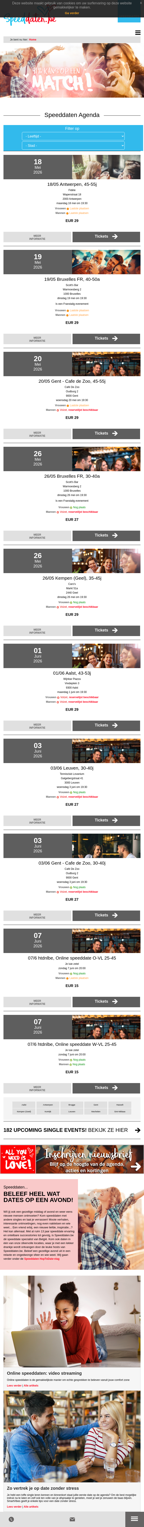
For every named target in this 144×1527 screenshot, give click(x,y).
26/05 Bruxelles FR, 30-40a (72, 476)
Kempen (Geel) (24, 1111)
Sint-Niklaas (119, 1111)
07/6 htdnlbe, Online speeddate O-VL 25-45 (72, 957)
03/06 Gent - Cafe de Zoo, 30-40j (71, 862)
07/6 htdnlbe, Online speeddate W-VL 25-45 (72, 1044)
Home (32, 39)
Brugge (72, 1105)
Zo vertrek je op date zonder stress (43, 1488)
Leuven (71, 1111)
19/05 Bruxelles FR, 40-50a (72, 279)
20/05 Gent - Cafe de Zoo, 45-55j (71, 381)
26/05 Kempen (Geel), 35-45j (72, 578)
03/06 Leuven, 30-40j (72, 767)
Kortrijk (48, 1111)
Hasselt (119, 1105)
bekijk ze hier (65, 1130)
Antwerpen (48, 1105)
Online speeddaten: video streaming (44, 1373)
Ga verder (72, 13)
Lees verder (14, 1385)
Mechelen (95, 1111)
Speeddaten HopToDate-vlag (41, 1258)
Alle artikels (31, 1385)
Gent (96, 1105)
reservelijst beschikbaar (83, 409)
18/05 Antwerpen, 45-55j (72, 184)
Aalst (24, 1105)
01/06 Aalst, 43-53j (72, 672)
